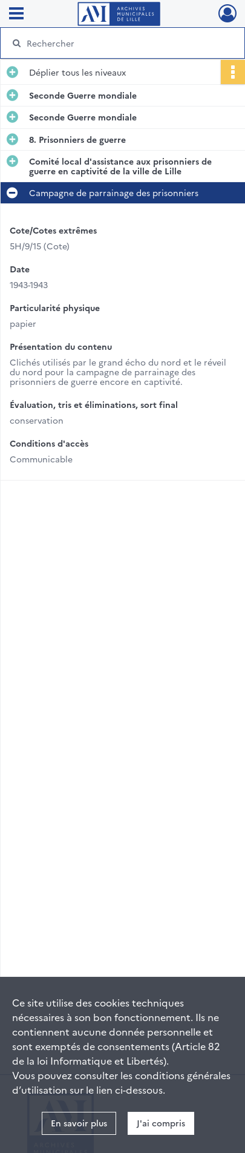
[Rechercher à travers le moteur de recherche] (120, 43)
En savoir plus (79, 1123)
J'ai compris (161, 1123)
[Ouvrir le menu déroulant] (16, 14)
